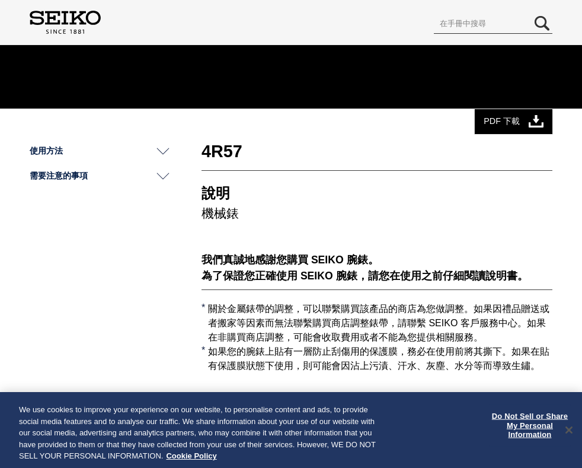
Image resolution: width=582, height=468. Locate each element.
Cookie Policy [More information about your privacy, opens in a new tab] (191, 455)
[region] (291, 430)
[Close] (569, 430)
